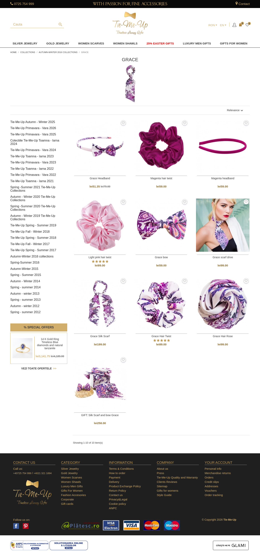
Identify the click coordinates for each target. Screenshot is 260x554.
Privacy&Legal (118, 499)
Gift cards (67, 503)
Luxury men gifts (197, 43)
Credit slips (212, 481)
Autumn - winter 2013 (24, 293)
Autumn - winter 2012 (24, 306)
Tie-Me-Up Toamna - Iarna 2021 (32, 181)
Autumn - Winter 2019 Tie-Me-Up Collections (32, 217)
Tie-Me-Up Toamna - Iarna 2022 (32, 168)
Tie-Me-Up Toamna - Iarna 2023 (32, 156)
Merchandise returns (218, 473)
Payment (114, 477)
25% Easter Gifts (160, 43)
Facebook (16, 526)
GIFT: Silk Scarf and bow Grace (100, 415)
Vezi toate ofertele (37, 368)
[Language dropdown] (223, 25)
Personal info (213, 468)
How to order (117, 473)
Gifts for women (233, 43)
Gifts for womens (167, 490)
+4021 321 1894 (43, 473)
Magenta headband (222, 178)
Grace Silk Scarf (99, 336)
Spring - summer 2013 (25, 299)
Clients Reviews (167, 481)
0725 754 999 (24, 4)
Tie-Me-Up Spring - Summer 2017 (33, 250)
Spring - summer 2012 (25, 312)
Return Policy (117, 490)
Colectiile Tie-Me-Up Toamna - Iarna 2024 (34, 142)
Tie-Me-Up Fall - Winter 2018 (30, 231)
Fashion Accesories (73, 495)
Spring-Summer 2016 (24, 262)
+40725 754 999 (22, 473)
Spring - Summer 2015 (25, 275)
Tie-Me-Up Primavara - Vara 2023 (33, 162)
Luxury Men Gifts (72, 486)
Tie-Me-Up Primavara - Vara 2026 (33, 128)
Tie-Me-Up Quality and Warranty (177, 477)
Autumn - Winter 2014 (25, 281)
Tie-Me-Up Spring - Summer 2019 (33, 225)
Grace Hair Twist (161, 336)
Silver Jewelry (25, 43)
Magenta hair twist (161, 178)
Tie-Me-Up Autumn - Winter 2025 (32, 122)
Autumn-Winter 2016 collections (31, 256)
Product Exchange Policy (125, 486)
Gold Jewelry (57, 43)
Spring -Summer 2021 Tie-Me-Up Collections (32, 189)
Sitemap (162, 486)
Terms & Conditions (121, 468)
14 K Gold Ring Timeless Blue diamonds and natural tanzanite (50, 344)
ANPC (113, 508)
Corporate (67, 499)
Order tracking (214, 495)
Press (160, 473)
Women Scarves (91, 43)
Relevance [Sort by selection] (235, 110)
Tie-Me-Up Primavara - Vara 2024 (33, 150)
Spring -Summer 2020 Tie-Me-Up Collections (32, 208)
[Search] (35, 24)
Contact (244, 4)
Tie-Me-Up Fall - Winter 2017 (30, 244)
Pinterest (25, 526)
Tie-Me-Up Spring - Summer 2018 (33, 237)
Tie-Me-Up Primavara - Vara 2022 (33, 174)
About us (162, 468)
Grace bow (161, 257)
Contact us (116, 495)
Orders (209, 477)
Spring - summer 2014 (25, 287)
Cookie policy (117, 503)
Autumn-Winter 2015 (24, 268)
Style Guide (164, 495)
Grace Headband (100, 178)
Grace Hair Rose (223, 336)
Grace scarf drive (223, 257)
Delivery (114, 481)
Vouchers (211, 490)
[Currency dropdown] (212, 25)
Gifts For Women (72, 490)
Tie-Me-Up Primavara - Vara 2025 (33, 134)
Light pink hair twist (100, 257)
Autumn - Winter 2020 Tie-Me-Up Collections (32, 198)
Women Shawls (125, 43)
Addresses (211, 486)
